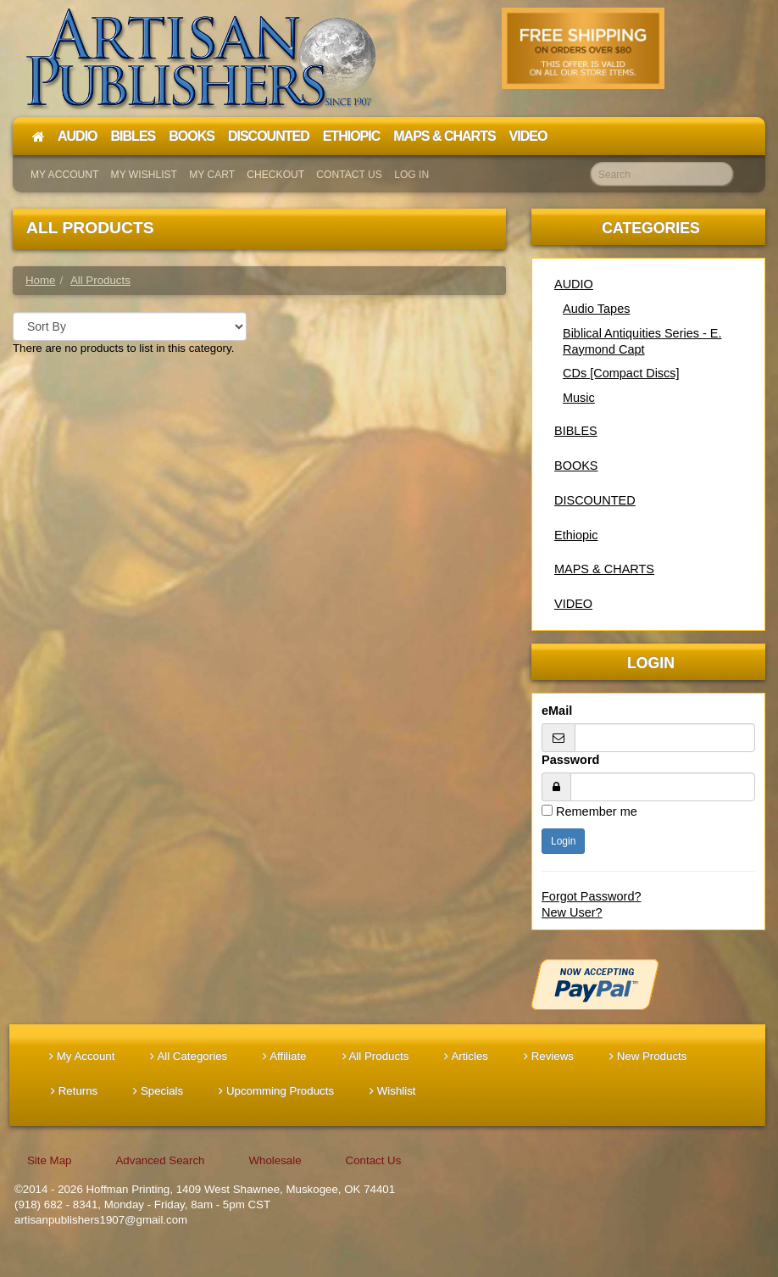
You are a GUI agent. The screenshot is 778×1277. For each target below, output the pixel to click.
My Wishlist (144, 175)
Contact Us (349, 175)
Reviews (549, 1056)
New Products (647, 1056)
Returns (74, 1091)
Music (579, 397)
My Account (64, 175)
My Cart (212, 175)
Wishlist (393, 1091)
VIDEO (573, 604)
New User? (572, 912)
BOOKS (576, 465)
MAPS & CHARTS (604, 569)
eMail (557, 710)
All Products (375, 1056)
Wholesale (274, 1160)
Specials (158, 1091)
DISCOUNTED (595, 500)
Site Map (49, 1160)
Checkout (275, 175)
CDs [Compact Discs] (621, 373)
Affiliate (284, 1056)
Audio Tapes (596, 308)
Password (570, 760)
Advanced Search (159, 1160)
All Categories (188, 1056)
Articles (466, 1056)
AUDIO (573, 284)
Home (40, 280)
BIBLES (575, 431)
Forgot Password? (592, 896)
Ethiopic (576, 535)
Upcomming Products (276, 1091)
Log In (411, 175)
